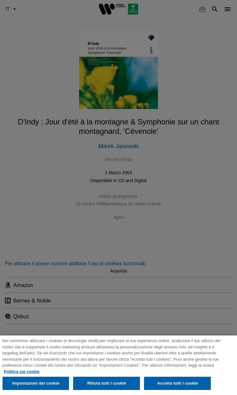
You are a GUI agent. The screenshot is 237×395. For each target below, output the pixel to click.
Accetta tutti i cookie (177, 383)
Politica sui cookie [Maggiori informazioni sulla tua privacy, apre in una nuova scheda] (21, 371)
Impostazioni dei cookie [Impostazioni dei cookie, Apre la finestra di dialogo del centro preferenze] (36, 383)
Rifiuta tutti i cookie (106, 383)
